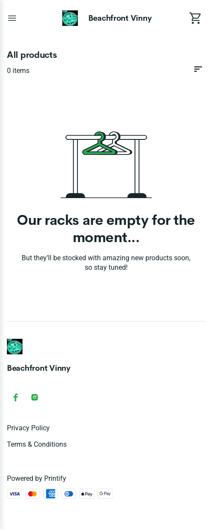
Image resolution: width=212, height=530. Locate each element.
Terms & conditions (37, 444)
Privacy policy (28, 428)
